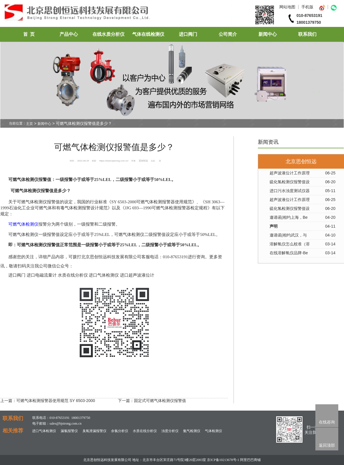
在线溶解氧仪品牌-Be (289, 253)
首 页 (29, 34)
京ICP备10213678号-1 (223, 460)
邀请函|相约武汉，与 (288, 235)
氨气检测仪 (191, 431)
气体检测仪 (213, 431)
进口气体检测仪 (44, 431)
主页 (29, 124)
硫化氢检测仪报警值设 (290, 182)
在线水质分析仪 (108, 34)
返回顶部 (327, 445)
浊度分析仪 (170, 431)
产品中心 (69, 34)
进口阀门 (188, 34)
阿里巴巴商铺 (250, 460)
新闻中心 (267, 34)
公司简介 (228, 34)
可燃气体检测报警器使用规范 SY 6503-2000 (55, 400)
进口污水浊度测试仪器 (290, 190)
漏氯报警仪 (69, 431)
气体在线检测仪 (148, 34)
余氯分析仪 (119, 431)
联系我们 (307, 34)
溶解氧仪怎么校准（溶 (290, 244)
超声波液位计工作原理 (290, 173)
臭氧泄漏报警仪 (94, 431)
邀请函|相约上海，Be (289, 217)
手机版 (307, 7)
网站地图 (287, 7)
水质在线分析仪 (145, 431)
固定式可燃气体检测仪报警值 (160, 400)
